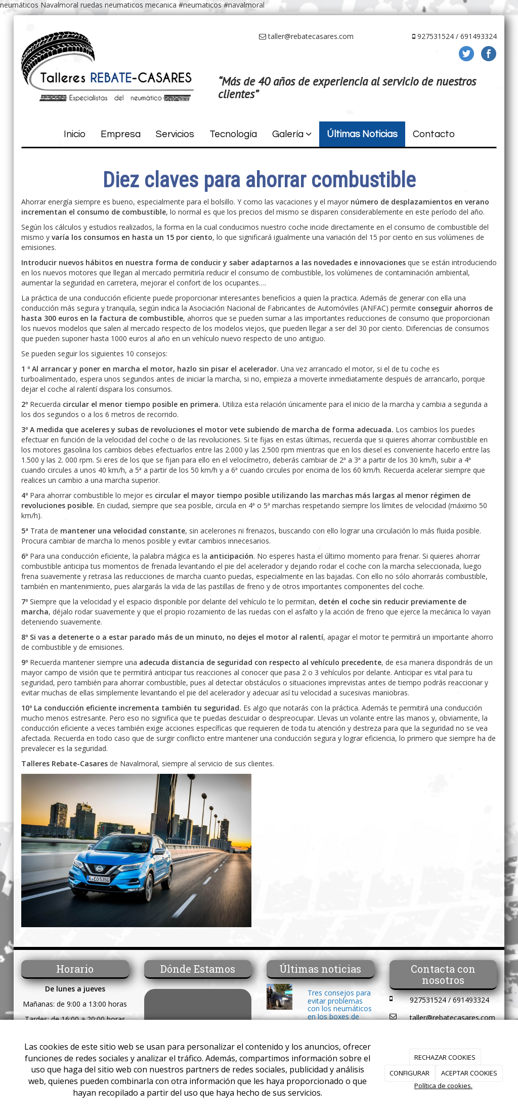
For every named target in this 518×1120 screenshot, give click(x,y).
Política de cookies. (443, 1085)
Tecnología (233, 134)
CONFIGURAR (409, 1072)
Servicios (175, 134)
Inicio (74, 134)
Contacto (434, 134)
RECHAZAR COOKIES (445, 1057)
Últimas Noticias (362, 134)
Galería (292, 134)
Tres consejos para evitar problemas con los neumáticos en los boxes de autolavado (340, 1008)
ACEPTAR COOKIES (469, 1072)
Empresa (121, 134)
